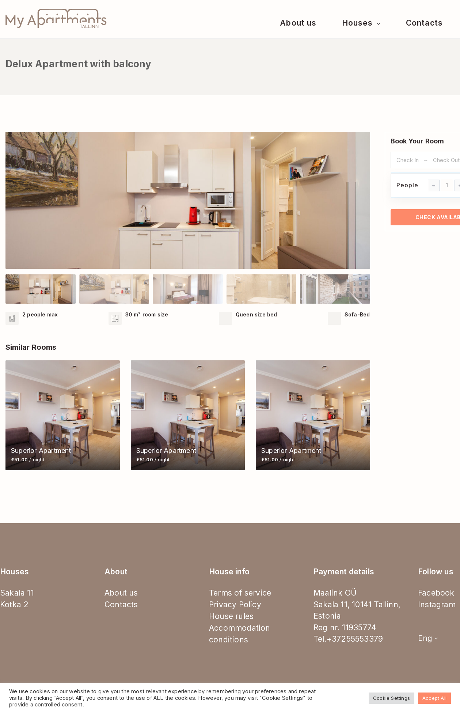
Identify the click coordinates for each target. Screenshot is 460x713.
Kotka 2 (14, 604)
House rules (231, 616)
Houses (358, 22)
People (407, 185)
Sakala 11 (17, 592)
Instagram (437, 604)
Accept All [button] (434, 698)
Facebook (436, 592)
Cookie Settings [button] (391, 698)
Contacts (424, 22)
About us (298, 22)
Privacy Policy (235, 604)
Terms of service (240, 592)
